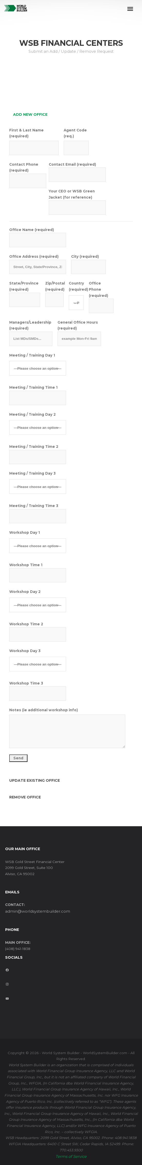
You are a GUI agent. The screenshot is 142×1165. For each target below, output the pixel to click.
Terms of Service (71, 1156)
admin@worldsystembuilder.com (37, 911)
